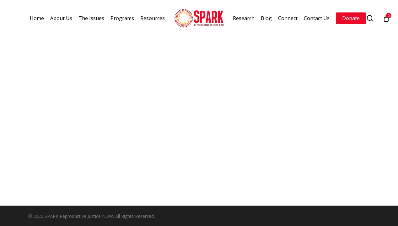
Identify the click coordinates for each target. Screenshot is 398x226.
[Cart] (386, 18)
